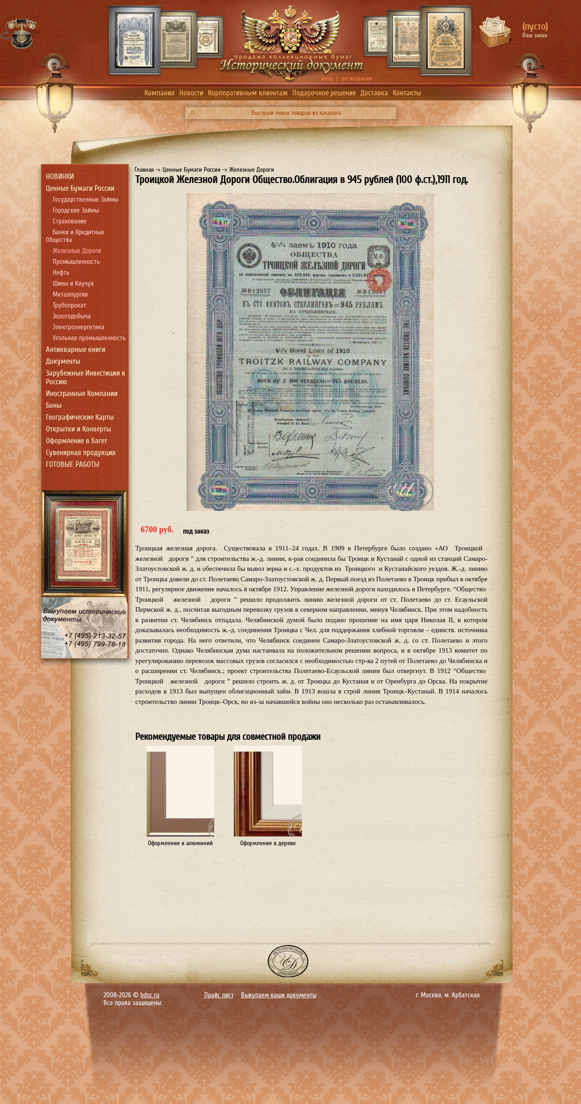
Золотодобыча (72, 316)
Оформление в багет (76, 440)
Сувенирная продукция (81, 452)
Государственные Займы (85, 199)
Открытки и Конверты (78, 429)
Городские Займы (76, 210)
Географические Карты (80, 417)
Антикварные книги (75, 349)
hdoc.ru (149, 995)
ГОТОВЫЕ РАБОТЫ (72, 464)
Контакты (407, 93)
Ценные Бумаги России (80, 188)
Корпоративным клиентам (248, 93)
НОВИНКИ (60, 176)
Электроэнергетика (78, 327)
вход (327, 78)
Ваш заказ (534, 35)
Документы (63, 361)
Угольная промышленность (89, 338)
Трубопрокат (69, 305)
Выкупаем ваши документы (278, 995)
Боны (54, 405)
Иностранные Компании (82, 393)
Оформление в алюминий (180, 843)
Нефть (61, 273)
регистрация (356, 78)
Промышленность (76, 262)
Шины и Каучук (73, 283)
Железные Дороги (77, 251)
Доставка (374, 93)
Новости (191, 93)
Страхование (70, 221)
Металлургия (70, 294)
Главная (144, 169)
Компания (159, 93)
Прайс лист (219, 995)
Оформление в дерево (267, 843)
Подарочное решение (324, 93)
